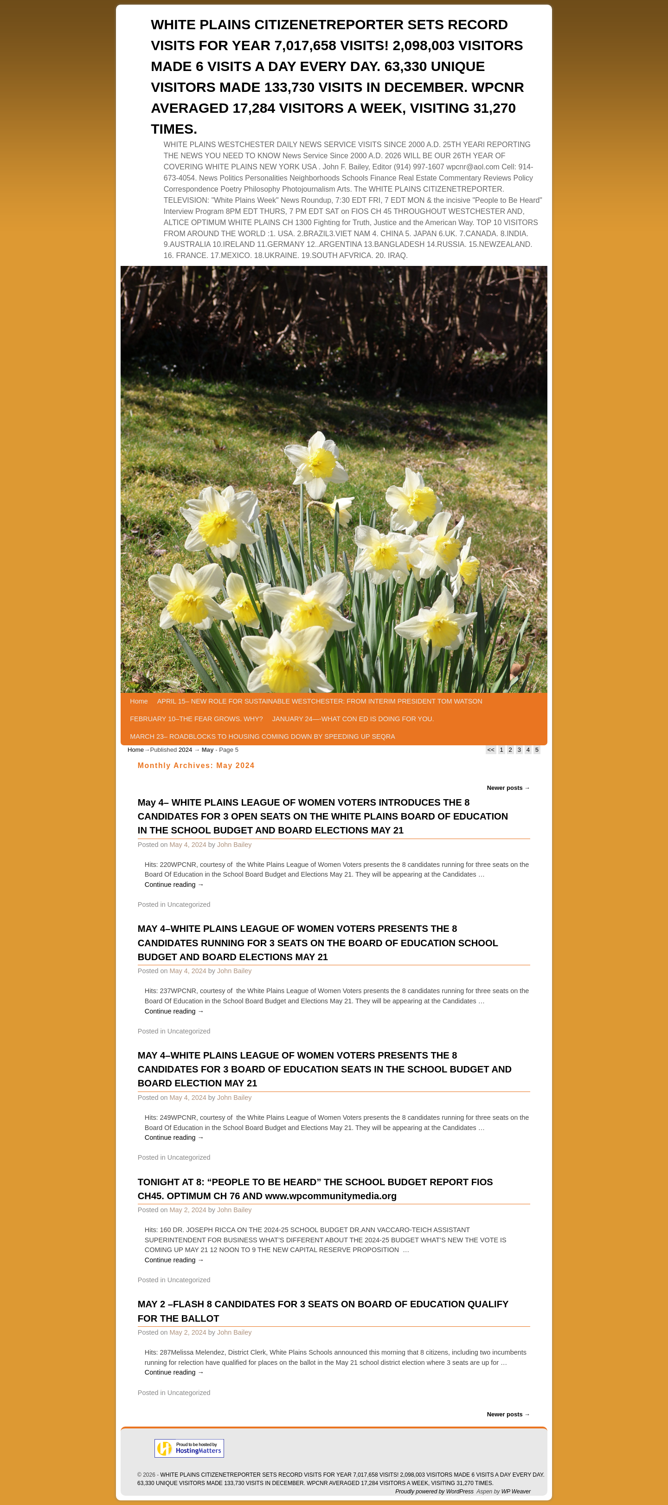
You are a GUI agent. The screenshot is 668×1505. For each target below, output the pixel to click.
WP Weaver (516, 1491)
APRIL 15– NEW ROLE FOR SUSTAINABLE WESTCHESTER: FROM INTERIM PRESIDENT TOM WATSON (319, 701)
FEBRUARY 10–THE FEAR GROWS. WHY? (196, 719)
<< (491, 749)
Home (139, 701)
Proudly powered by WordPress (434, 1491)
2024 (185, 749)
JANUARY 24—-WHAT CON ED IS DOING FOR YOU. (353, 719)
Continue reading (174, 884)
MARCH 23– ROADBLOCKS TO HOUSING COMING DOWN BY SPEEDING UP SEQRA (262, 736)
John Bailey (234, 844)
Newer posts (509, 787)
